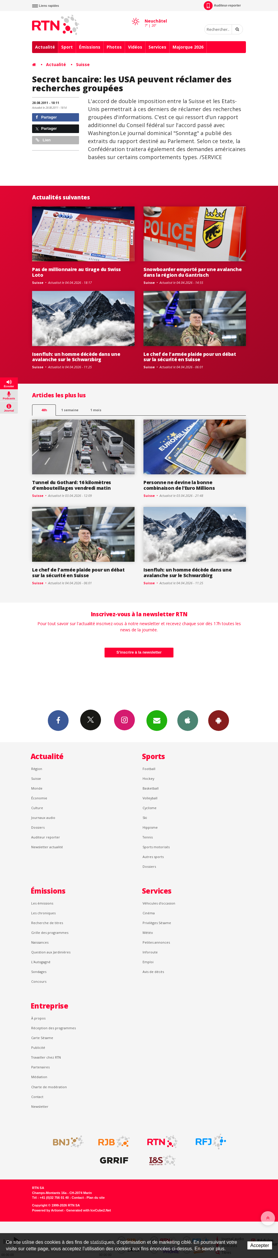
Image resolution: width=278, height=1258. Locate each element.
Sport (67, 47)
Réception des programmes (53, 1028)
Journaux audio (43, 818)
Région (36, 769)
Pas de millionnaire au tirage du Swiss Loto (76, 272)
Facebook (58, 720)
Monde (36, 788)
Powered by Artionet (47, 1210)
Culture (37, 808)
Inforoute (150, 952)
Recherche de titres (47, 923)
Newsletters (156, 720)
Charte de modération (49, 1087)
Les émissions (42, 903)
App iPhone (187, 720)
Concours (38, 981)
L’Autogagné (40, 962)
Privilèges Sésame (157, 923)
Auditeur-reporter (222, 5)
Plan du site (95, 1197)
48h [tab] (44, 410)
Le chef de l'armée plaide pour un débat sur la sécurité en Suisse (189, 357)
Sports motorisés (156, 847)
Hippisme (150, 827)
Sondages (38, 972)
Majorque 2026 (188, 47)
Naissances (39, 942)
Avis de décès (153, 972)
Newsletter (39, 1106)
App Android (218, 720)
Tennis (148, 837)
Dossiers (38, 827)
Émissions (89, 47)
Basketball (151, 788)
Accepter (259, 1245)
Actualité (45, 47)
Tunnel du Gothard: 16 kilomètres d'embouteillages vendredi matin (71, 485)
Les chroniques (43, 913)
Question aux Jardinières (50, 952)
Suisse (83, 64)
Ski (145, 818)
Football (149, 769)
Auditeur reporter (45, 837)
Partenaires (40, 1067)
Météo (148, 932)
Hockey (148, 778)
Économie (39, 798)
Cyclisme (150, 808)
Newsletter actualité (47, 847)
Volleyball (150, 798)
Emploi (148, 962)
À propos (38, 1018)
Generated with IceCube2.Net (88, 1210)
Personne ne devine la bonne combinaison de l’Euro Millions (179, 485)
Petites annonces (156, 942)
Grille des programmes (49, 932)
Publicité (38, 1047)
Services (157, 47)
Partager (46, 117)
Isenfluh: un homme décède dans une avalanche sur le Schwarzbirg (76, 357)
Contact (37, 1097)
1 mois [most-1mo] (95, 410)
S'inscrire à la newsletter (139, 652)
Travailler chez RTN (46, 1057)
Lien (43, 140)
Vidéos (135, 47)
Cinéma (149, 913)
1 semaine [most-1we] (69, 410)
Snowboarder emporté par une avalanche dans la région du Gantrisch (192, 272)
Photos (114, 47)
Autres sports (153, 857)
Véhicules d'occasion (159, 903)
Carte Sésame (42, 1038)
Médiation (39, 1077)
